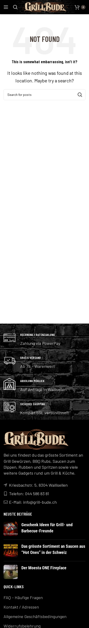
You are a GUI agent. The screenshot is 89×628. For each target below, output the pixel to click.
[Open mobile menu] (6, 7)
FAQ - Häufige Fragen (23, 597)
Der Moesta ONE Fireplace (43, 567)
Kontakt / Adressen (21, 607)
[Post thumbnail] (11, 529)
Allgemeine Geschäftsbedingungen (35, 616)
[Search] (15, 7)
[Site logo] (45, 6)
